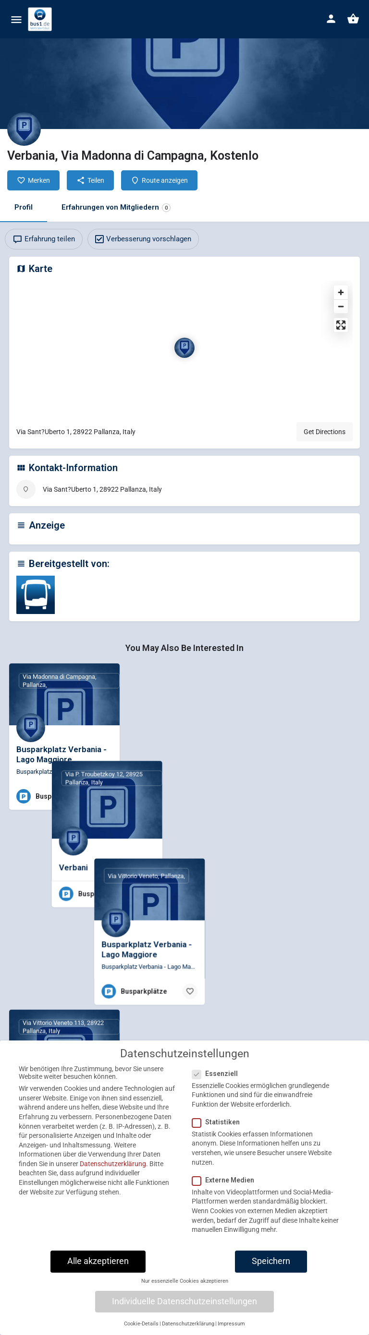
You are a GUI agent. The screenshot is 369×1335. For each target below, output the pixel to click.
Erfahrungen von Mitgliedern (116, 207)
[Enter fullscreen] (341, 325)
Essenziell (218, 1083)
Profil (23, 207)
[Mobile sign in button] (331, 18)
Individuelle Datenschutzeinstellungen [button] (184, 1311)
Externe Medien (226, 1190)
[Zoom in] (341, 292)
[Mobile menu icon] (16, 19)
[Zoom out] (341, 306)
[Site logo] (41, 19)
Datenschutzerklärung (113, 1174)
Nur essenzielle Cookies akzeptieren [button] (184, 1291)
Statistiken (219, 1132)
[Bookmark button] (104, 796)
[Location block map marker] (184, 348)
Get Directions (324, 432)
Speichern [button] (271, 1271)
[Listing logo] (24, 129)
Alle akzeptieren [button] (98, 1271)
